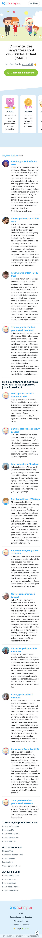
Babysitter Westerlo (10, 837)
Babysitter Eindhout (10, 875)
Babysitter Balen (9, 841)
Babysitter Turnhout (10, 826)
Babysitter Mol (8, 830)
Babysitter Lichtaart (10, 890)
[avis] (21, 928)
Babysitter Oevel (9, 883)
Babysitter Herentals (10, 834)
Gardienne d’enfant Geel (12, 855)
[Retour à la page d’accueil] (11, 3)
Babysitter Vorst (9, 879)
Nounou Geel (7, 851)
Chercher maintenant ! (21, 72)
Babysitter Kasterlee (10, 887)
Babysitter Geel (8, 858)
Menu (34, 3)
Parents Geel (7, 862)
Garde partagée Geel (11, 866)
